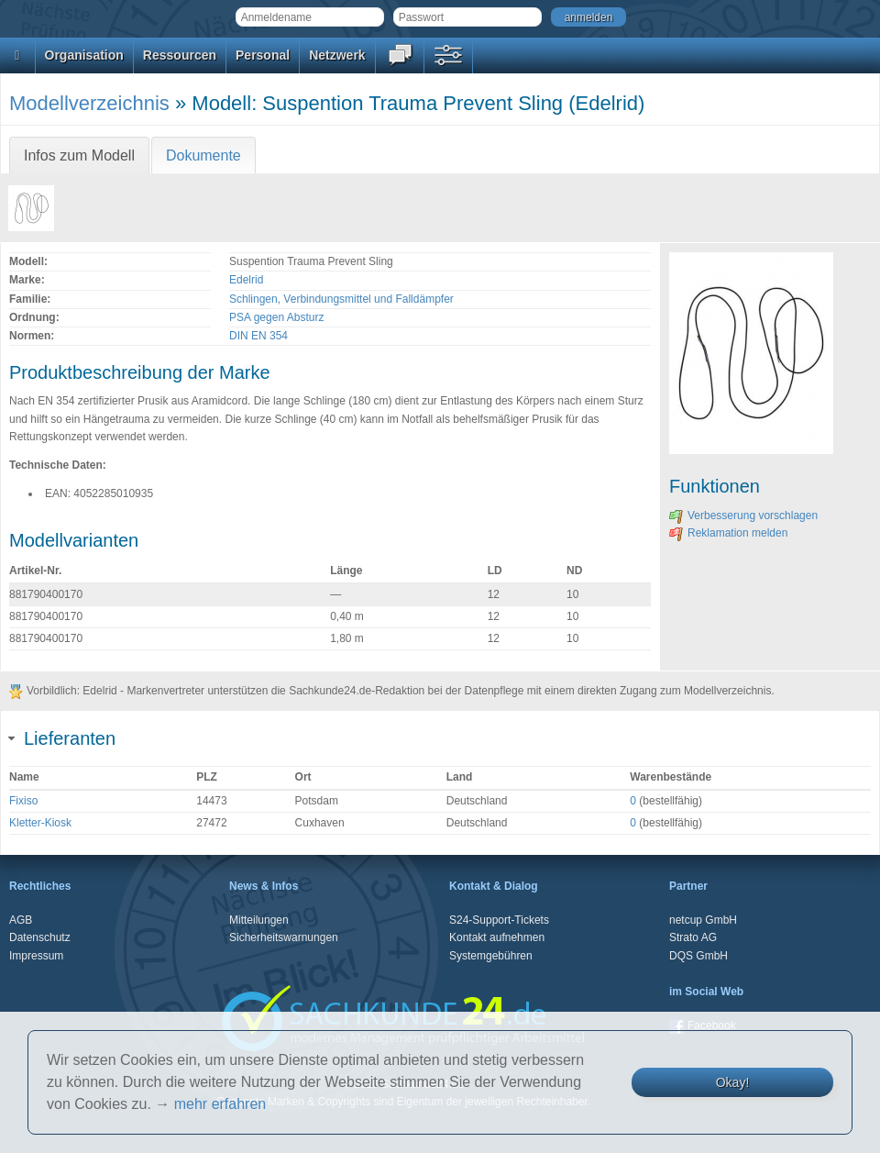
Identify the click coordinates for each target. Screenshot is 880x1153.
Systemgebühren (491, 955)
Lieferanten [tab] (62, 738)
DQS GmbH (698, 955)
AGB (20, 920)
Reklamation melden (728, 533)
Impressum (36, 955)
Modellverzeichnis (89, 103)
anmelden (589, 17)
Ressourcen (179, 55)
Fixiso (23, 800)
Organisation (84, 55)
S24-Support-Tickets (499, 920)
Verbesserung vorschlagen (743, 515)
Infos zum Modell (79, 155)
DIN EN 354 (258, 335)
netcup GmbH (703, 920)
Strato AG (693, 937)
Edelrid (246, 279)
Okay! (733, 1082)
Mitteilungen (259, 920)
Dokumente (203, 155)
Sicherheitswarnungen (283, 937)
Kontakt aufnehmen (496, 937)
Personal (263, 55)
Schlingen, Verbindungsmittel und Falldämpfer (341, 299)
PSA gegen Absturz (276, 317)
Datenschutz (40, 937)
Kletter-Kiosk (40, 822)
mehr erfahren (220, 1104)
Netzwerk (337, 55)
